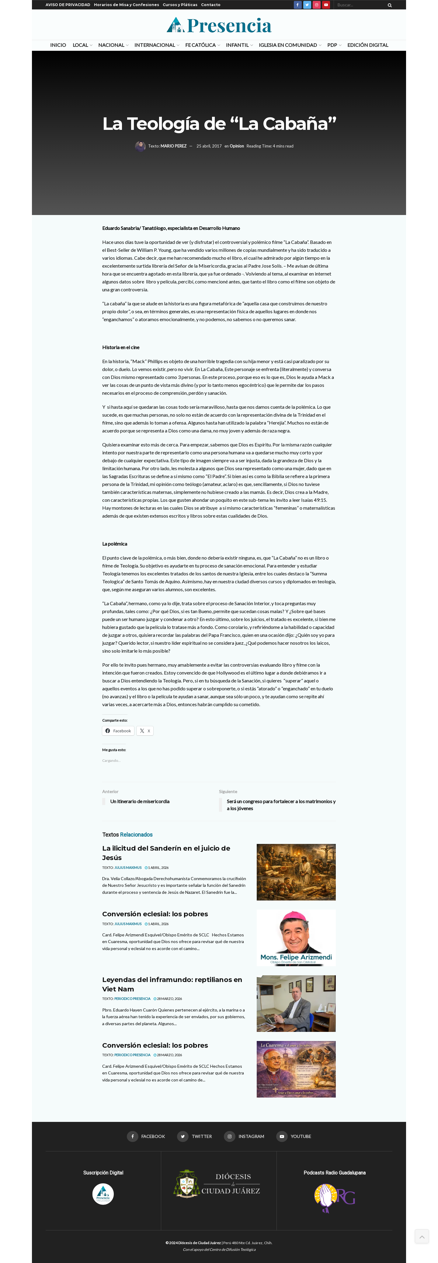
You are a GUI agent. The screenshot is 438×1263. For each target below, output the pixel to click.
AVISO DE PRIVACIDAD (68, 4)
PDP (332, 45)
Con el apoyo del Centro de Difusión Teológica (219, 1249)
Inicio (58, 45)
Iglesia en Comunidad (288, 45)
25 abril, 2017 (209, 146)
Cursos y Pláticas (180, 4)
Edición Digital (367, 45)
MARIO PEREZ (173, 146)
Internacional (154, 45)
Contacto (211, 4)
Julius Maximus (127, 867)
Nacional (111, 45)
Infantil (237, 45)
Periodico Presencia (132, 999)
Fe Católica (200, 45)
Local (80, 45)
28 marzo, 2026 (168, 999)
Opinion (237, 146)
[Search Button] (389, 4)
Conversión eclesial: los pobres (155, 914)
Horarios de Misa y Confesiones (126, 4)
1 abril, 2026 (157, 867)
